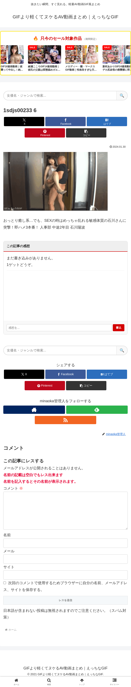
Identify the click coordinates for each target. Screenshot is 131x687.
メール (8, 558)
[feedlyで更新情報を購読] (97, 410)
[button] (86, 133)
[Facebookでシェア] (65, 121)
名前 (7, 542)
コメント (13, 488)
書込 (118, 327)
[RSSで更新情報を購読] (65, 420)
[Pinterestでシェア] (45, 133)
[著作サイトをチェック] (34, 410)
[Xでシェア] (24, 121)
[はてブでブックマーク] (107, 121)
